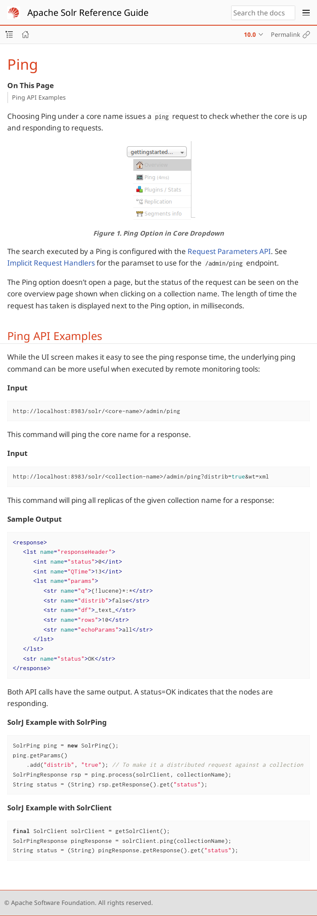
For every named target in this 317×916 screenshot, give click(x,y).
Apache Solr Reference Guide (88, 12)
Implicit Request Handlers (51, 263)
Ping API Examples (39, 97)
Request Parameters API (229, 251)
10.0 (250, 34)
